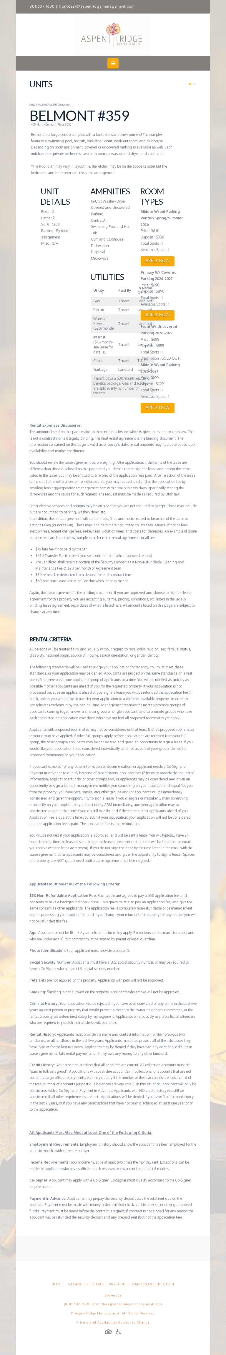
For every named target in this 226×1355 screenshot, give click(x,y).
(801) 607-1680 (76, 1304)
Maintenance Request (153, 1284)
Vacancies (78, 1284)
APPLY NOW (158, 260)
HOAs (98, 1284)
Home (57, 1284)
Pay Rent (117, 1284)
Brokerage (113, 1295)
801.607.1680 (42, 6)
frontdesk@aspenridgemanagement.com (96, 6)
